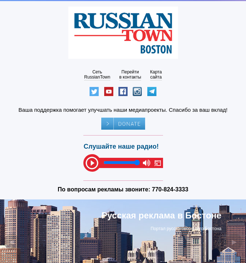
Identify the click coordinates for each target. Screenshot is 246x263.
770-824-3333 (170, 189)
